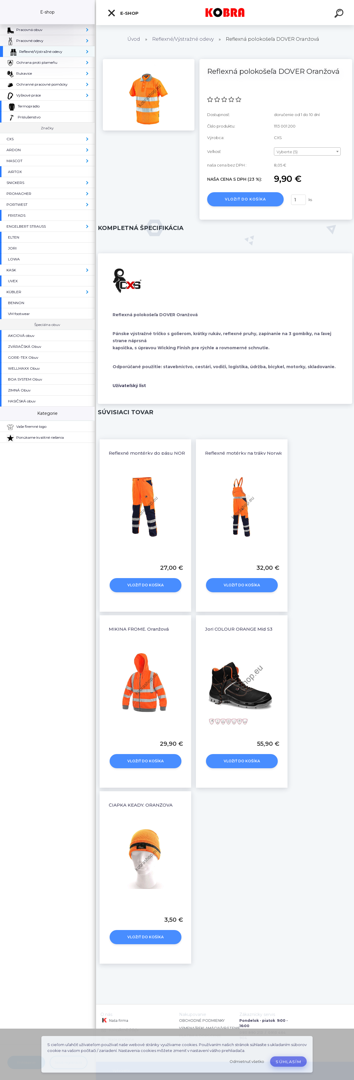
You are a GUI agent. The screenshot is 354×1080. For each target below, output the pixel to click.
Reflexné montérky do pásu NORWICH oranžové (165, 453)
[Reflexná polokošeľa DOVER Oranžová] (148, 61)
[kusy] (298, 200)
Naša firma (114, 1020)
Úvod (133, 39)
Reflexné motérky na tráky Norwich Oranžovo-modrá (265, 453)
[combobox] (307, 151)
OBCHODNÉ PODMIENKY (202, 1020)
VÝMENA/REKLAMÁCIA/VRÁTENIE (210, 1028)
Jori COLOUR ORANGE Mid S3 (238, 629)
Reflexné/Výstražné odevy (183, 39)
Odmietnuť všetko (247, 1061)
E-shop (123, 13)
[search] (339, 14)
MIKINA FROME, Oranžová (139, 629)
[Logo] (225, 12)
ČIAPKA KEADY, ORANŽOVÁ (141, 805)
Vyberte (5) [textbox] (287, 151)
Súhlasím (288, 1061)
